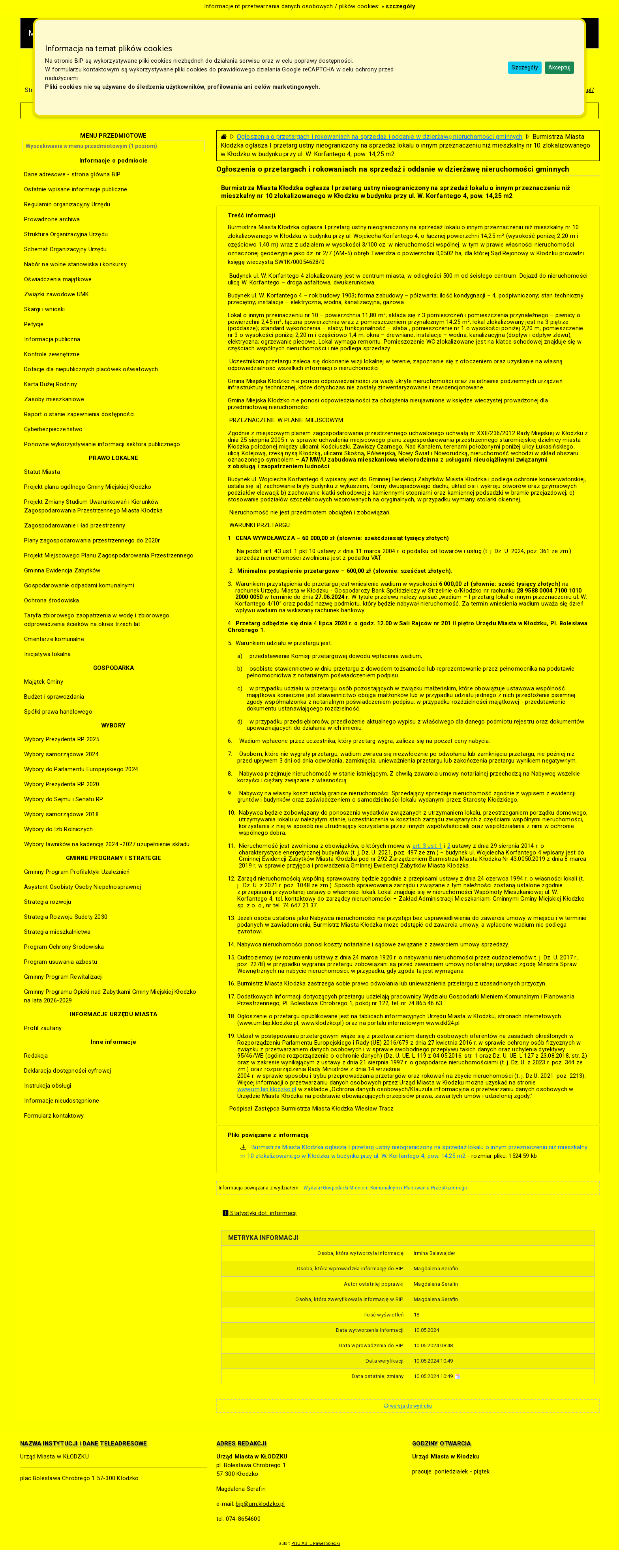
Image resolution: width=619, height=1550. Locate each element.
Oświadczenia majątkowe (58, 279)
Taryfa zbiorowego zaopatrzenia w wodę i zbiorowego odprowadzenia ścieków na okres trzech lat (96, 620)
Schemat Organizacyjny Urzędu (65, 249)
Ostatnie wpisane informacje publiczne (75, 189)
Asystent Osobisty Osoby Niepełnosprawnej (82, 886)
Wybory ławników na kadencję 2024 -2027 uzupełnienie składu (106, 844)
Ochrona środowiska (51, 600)
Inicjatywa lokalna (47, 654)
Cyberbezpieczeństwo (53, 429)
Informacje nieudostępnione (61, 1100)
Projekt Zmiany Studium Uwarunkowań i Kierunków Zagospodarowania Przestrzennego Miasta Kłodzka (93, 506)
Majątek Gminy (43, 681)
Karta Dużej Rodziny (50, 384)
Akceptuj (559, 67)
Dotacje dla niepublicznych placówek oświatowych (91, 369)
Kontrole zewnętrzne (52, 354)
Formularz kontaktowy (54, 1115)
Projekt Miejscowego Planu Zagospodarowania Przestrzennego (108, 555)
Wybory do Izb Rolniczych (58, 829)
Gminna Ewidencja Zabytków (62, 570)
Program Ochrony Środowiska (64, 946)
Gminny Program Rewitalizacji (63, 976)
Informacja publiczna (52, 339)
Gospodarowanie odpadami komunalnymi (79, 585)
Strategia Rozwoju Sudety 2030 (65, 916)
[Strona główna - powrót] (224, 136)
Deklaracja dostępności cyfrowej (67, 1070)
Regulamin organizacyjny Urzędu (67, 204)
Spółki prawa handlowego (58, 711)
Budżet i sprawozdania (54, 696)
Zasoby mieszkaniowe (54, 399)
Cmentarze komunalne (54, 639)
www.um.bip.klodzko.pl (266, 1089)
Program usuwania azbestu (60, 961)
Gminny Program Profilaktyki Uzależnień (76, 871)
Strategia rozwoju (47, 901)
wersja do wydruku (408, 1406)
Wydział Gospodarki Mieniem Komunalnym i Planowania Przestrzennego (385, 1188)
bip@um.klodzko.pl (260, 1503)
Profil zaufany (43, 1028)
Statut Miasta (42, 471)
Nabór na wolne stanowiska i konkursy (75, 264)
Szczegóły (525, 67)
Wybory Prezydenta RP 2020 (61, 784)
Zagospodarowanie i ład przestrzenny (74, 525)
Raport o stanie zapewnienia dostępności (79, 414)
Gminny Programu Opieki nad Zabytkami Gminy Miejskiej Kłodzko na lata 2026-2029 (110, 996)
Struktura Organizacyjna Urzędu (66, 234)
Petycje (33, 324)
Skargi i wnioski (44, 309)
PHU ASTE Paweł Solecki (315, 1543)
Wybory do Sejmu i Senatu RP (63, 799)
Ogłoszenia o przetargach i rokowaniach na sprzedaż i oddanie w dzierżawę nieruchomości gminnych (380, 136)
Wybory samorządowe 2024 (61, 754)
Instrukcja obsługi (47, 1085)
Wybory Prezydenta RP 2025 (61, 739)
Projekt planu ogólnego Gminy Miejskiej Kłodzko (87, 486)
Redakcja (36, 1055)
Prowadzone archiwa (52, 219)
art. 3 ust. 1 (428, 845)
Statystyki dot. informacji (260, 1213)
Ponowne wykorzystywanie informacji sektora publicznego (102, 444)
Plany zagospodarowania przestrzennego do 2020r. (92, 540)
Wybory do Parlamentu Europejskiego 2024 (81, 769)
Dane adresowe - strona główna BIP (72, 174)
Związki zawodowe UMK (56, 294)
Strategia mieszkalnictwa (57, 931)
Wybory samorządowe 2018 (61, 814)
